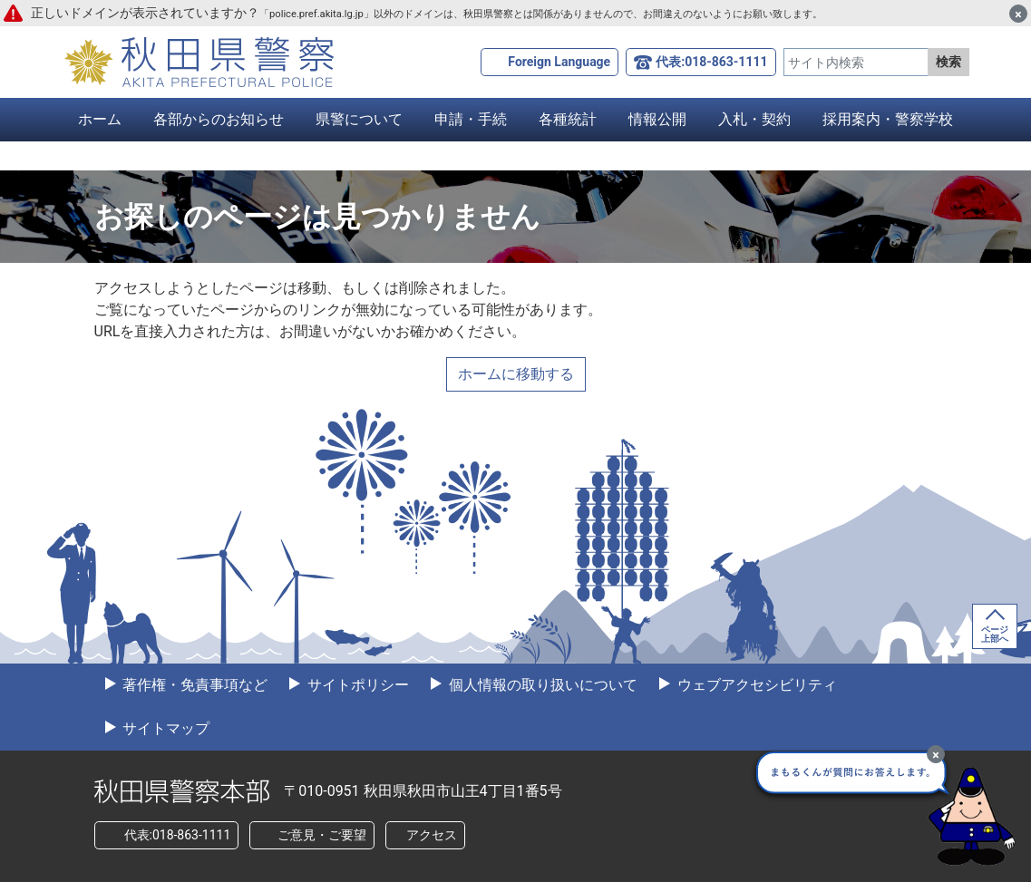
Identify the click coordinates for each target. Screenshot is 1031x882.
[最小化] (936, 754)
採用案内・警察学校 (887, 119)
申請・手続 (470, 119)
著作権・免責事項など (194, 684)
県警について (359, 119)
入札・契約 (754, 119)
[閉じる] (1018, 14)
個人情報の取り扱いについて (541, 684)
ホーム (100, 119)
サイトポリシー (356, 684)
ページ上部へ (994, 634)
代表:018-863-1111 (711, 61)
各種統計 (568, 119)
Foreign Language (559, 61)
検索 (948, 61)
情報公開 (657, 119)
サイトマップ (165, 728)
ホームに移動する (516, 374)
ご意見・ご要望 (321, 835)
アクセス (431, 835)
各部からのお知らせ (218, 119)
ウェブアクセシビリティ (755, 684)
